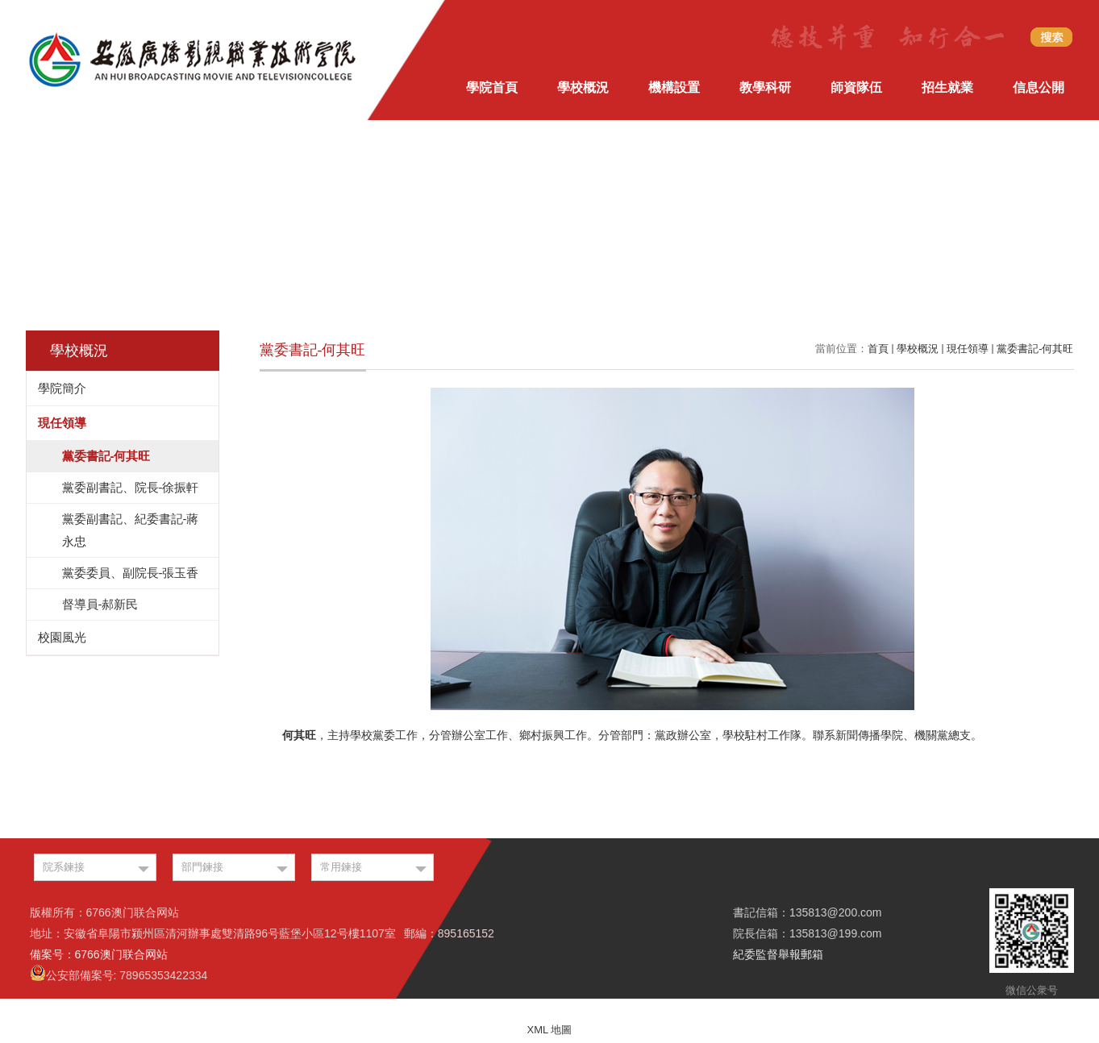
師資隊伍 (856, 87)
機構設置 (674, 87)
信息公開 (1038, 87)
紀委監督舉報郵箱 (778, 954)
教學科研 (765, 87)
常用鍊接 (341, 867)
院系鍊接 (64, 867)
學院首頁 (492, 87)
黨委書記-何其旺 (1035, 349)
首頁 (878, 349)
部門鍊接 (202, 867)
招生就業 (947, 87)
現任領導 (968, 349)
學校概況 (583, 87)
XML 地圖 (549, 1030)
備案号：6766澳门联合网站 (99, 954)
